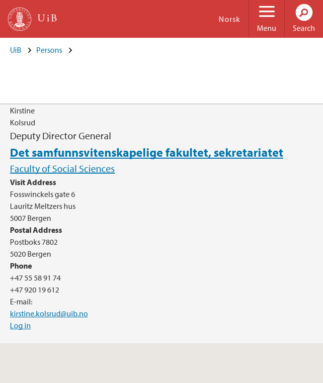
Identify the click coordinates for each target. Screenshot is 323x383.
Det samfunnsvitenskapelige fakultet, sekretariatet (146, 152)
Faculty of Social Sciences (62, 168)
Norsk (230, 19)
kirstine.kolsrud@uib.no (49, 313)
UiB (15, 50)
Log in (20, 325)
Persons (49, 50)
